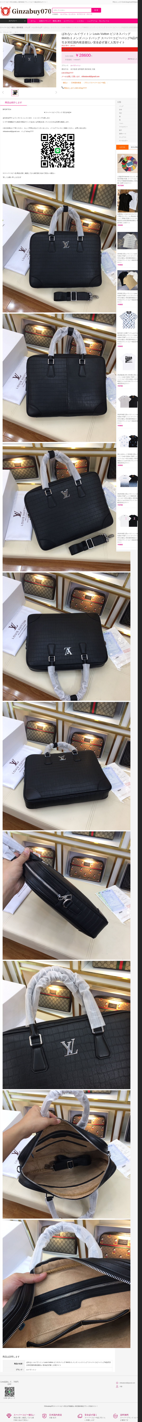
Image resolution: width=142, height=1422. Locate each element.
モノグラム (63, 14)
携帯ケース (122, 134)
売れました (132, 59)
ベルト (121, 123)
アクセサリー (123, 127)
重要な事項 (57, 21)
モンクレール (104, 21)
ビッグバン (72, 14)
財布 (120, 109)
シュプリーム (92, 21)
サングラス (122, 137)
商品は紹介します (13, 102)
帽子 (120, 130)
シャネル (80, 21)
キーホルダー (123, 140)
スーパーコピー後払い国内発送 (12, 27)
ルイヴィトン (69, 21)
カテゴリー (17, 21)
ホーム (33, 21)
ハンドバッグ (37, 27)
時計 (120, 113)
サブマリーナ (81, 14)
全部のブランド (45, 21)
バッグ (27, 27)
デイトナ (89, 14)
